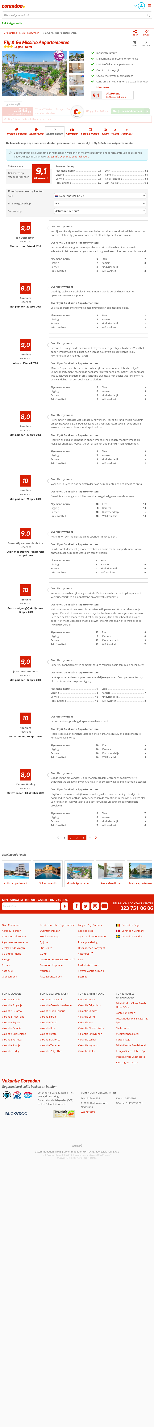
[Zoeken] (148, 15)
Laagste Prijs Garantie (90, 925)
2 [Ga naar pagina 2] (70, 837)
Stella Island (123, 1028)
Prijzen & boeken (17, 134)
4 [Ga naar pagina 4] (83, 837)
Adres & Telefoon (11, 930)
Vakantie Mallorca (50, 1039)
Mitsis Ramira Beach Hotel (131, 1045)
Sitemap (82, 976)
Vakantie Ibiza (48, 1016)
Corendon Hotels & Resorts (55, 959)
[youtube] (104, 906)
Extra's (6, 965)
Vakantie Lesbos (87, 1039)
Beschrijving (36, 134)
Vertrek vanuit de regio (91, 971)
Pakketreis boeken (88, 965)
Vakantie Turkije (11, 1051)
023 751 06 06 (136, 908)
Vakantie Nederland (13, 1016)
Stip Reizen (46, 948)
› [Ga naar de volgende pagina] (95, 839)
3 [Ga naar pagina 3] (77, 837)
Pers (80, 959)
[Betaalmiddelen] (16, 1113)
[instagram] (95, 906)
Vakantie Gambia (11, 1028)
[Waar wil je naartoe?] (77, 15)
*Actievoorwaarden (51, 976)
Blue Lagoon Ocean (127, 1062)
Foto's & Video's (90, 134)
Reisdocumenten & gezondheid (57, 925)
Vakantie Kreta (48, 1034)
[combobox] (77, 15)
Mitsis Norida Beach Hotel (130, 1056)
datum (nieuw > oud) (67, 211)
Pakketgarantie (12, 23)
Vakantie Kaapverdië (51, 999)
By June (44, 942)
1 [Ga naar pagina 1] (64, 837)
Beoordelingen (54, 134)
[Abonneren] (64, 906)
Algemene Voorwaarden (15, 942)
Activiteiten (72, 134)
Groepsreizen (9, 976)
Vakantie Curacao (12, 1011)
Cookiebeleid (85, 930)
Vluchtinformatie (11, 953)
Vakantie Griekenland (14, 1034)
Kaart (105, 134)
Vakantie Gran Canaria (52, 1011)
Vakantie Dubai (48, 1022)
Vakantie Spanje (11, 1045)
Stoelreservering (49, 936)
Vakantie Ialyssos (88, 1045)
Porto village (123, 1039)
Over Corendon (10, 925)
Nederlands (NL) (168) (69, 196)
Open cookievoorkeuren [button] (92, 936)
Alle (57, 203)
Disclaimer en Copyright (91, 948)
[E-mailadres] (31, 906)
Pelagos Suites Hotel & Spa (131, 1051)
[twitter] (85, 906)
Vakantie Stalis (86, 1051)
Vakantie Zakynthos (51, 1051)
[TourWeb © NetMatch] (77, 1146)
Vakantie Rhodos (87, 1011)
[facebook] (76, 906)
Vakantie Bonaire (11, 999)
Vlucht (115, 134)
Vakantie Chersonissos (91, 1028)
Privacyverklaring (88, 942)
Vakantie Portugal (12, 1039)
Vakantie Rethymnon (90, 1034)
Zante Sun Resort (125, 1013)
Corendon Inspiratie (51, 965)
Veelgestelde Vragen (13, 948)
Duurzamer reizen (50, 930)
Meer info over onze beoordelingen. (68, 156)
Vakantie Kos (47, 1028)
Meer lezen (102, 87)
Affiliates (45, 971)
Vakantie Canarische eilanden (56, 1005)
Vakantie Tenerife (50, 1045)
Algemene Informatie (14, 936)
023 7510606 (88, 1111)
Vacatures (83, 953)
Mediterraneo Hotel (127, 1034)
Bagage (6, 959)
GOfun (43, 953)
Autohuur (127, 134)
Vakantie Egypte (11, 1022)
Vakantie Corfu (86, 1016)
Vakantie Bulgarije (12, 1005)
